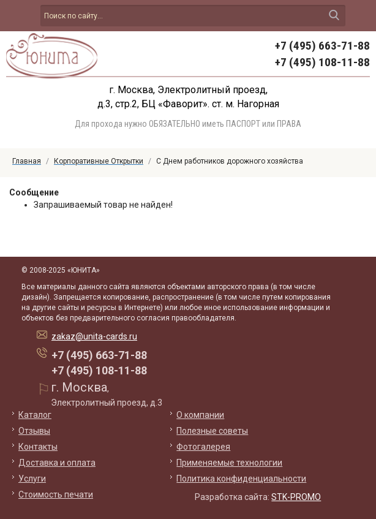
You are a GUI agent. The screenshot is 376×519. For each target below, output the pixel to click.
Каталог (34, 415)
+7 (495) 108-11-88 (322, 62)
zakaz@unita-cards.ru (94, 336)
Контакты (38, 447)
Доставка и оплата (57, 463)
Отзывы (34, 431)
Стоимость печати (55, 494)
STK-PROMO (296, 497)
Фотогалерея (203, 447)
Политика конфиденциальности (241, 478)
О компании (200, 415)
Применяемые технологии (229, 463)
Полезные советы (212, 431)
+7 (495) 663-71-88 (322, 46)
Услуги (32, 478)
